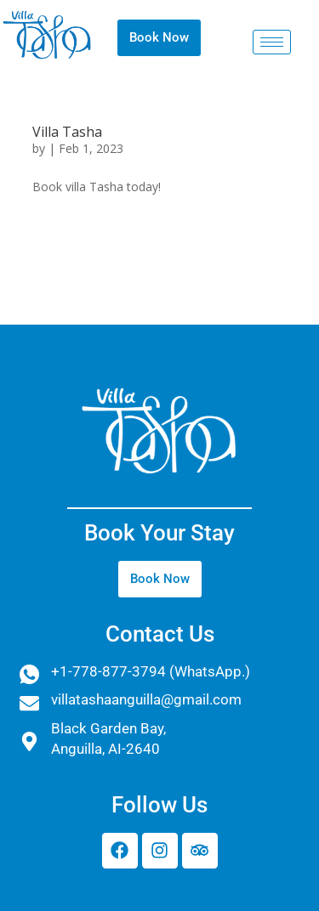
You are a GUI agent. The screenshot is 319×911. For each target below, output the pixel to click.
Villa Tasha (67, 131)
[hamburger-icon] (272, 42)
